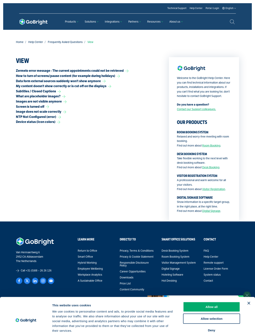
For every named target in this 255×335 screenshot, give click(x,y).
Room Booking (211, 145)
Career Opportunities (133, 271)
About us (176, 21)
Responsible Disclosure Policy (134, 264)
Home (20, 42)
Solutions (91, 21)
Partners (134, 21)
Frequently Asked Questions (65, 42)
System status (212, 274)
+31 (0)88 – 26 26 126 (39, 270)
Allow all (212, 286)
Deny (211, 309)
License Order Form (216, 268)
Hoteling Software (172, 274)
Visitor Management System (179, 262)
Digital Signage (211, 211)
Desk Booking (210, 167)
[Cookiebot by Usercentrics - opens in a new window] (25, 327)
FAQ (206, 250)
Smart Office (85, 256)
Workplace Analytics (90, 274)
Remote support (214, 262)
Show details (209, 327)
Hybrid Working (87, 262)
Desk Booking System (175, 250)
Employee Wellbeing (90, 268)
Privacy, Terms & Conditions (137, 250)
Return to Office (87, 250)
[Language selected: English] (229, 8)
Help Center (35, 42)
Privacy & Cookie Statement (136, 256)
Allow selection (211, 298)
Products (71, 21)
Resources (155, 21)
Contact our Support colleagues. (196, 109)
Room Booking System (175, 256)
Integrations (113, 21)
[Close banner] (248, 282)
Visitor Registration (213, 189)
